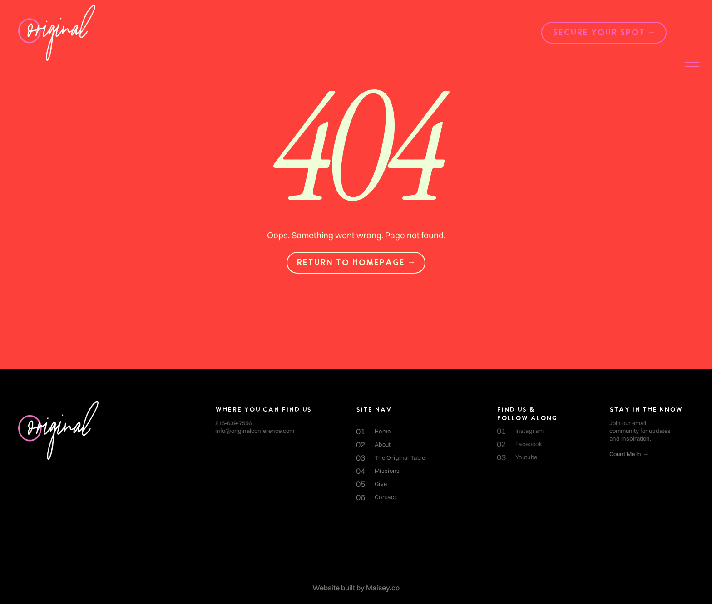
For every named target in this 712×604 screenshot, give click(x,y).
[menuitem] (426, 431)
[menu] (692, 62)
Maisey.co (383, 587)
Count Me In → (628, 453)
